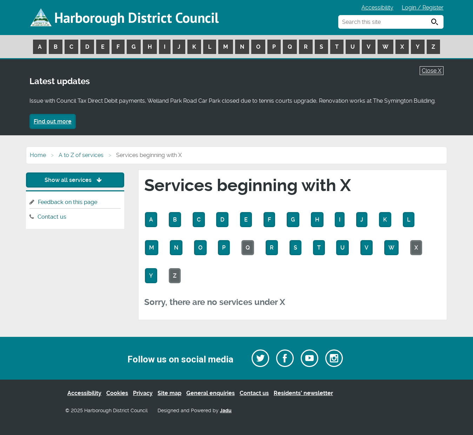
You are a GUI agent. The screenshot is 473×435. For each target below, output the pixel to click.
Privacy (143, 393)
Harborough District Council (136, 17)
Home (38, 155)
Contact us (52, 216)
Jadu (226, 411)
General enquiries (210, 393)
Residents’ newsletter (303, 393)
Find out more (53, 121)
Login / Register (423, 7)
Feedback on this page (67, 202)
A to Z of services (81, 155)
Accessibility (377, 7)
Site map (169, 393)
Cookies (117, 393)
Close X (431, 70)
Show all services (75, 180)
